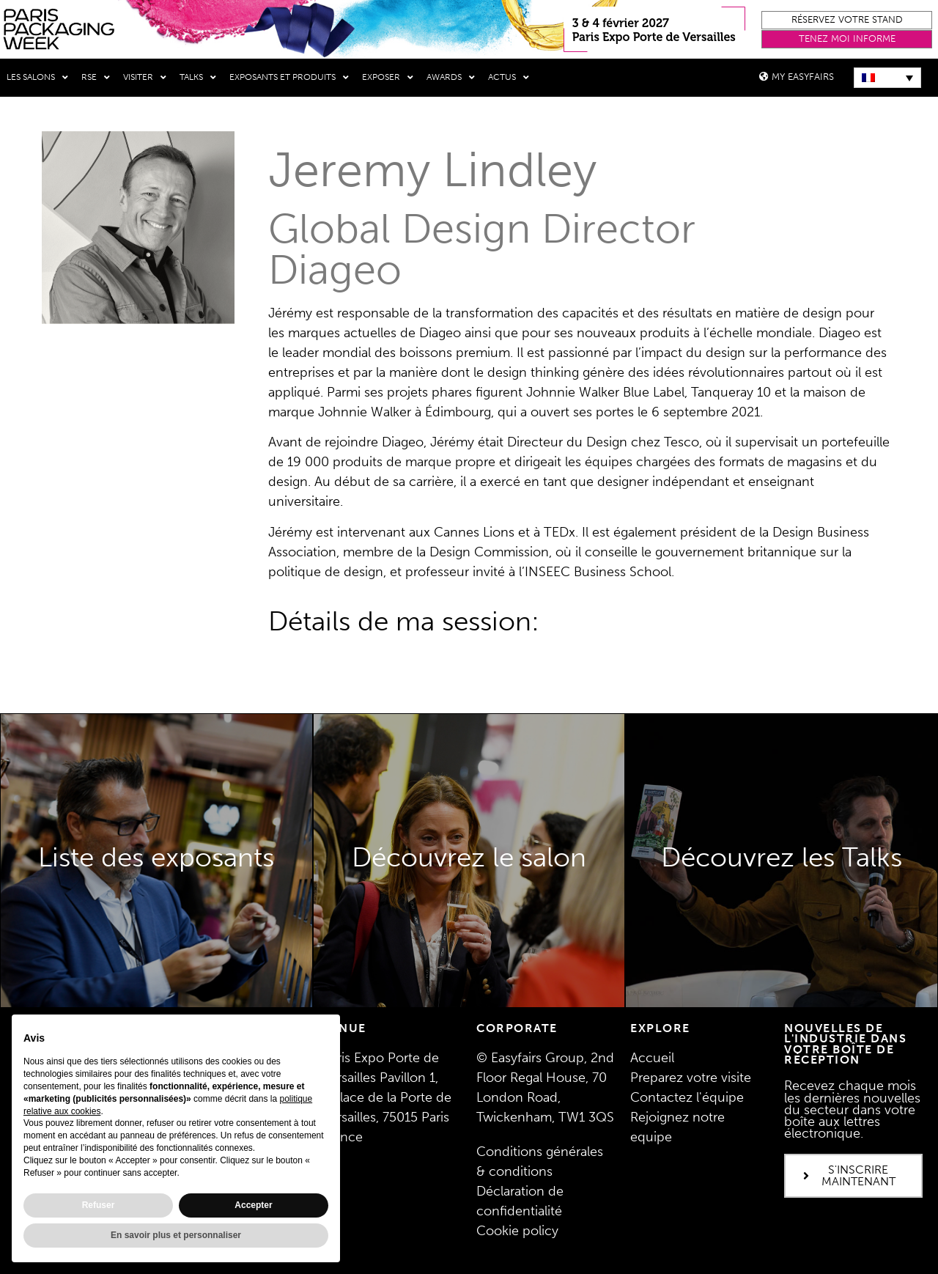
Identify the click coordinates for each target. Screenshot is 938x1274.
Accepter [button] (253, 1205)
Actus (508, 77)
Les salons (37, 77)
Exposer (387, 77)
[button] (846, 20)
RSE (95, 77)
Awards (450, 77)
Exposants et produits (289, 77)
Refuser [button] (98, 1205)
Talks (198, 77)
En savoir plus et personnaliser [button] (176, 1235)
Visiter (144, 77)
